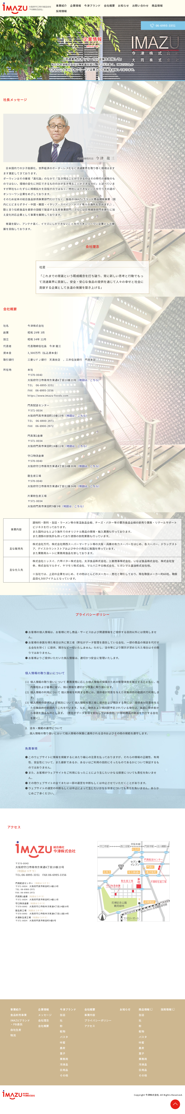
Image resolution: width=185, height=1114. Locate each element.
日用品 (64, 1070)
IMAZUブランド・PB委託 (20, 1022)
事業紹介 (61, 5)
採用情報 (61, 11)
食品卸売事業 (18, 1015)
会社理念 (43, 1020)
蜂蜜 (62, 1042)
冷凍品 (64, 1064)
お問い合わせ (140, 5)
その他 (64, 1075)
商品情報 (157, 5)
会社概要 (109, 5)
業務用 (64, 1059)
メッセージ (45, 1015)
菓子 (62, 1053)
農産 (62, 1048)
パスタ (64, 1037)
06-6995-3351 (163, 25)
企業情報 (75, 5)
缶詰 (62, 1015)
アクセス (89, 1026)
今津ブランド (92, 5)
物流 (13, 1035)
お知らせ (123, 5)
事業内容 (89, 1015)
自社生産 (15, 1030)
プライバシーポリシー (98, 1020)
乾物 (62, 1031)
